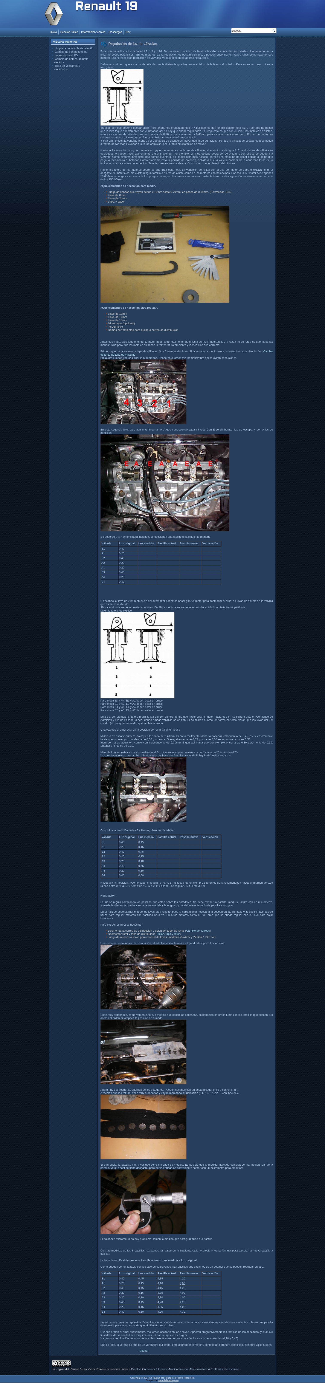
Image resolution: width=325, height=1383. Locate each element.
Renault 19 (106, 7)
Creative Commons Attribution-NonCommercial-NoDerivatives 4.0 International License (185, 1369)
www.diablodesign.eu (168, 1381)
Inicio (53, 32)
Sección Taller (69, 32)
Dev (127, 32)
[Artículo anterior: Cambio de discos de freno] (143, 1350)
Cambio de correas (198, 930)
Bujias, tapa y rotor (168, 933)
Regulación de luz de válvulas (132, 44)
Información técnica (93, 32)
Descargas (115, 32)
